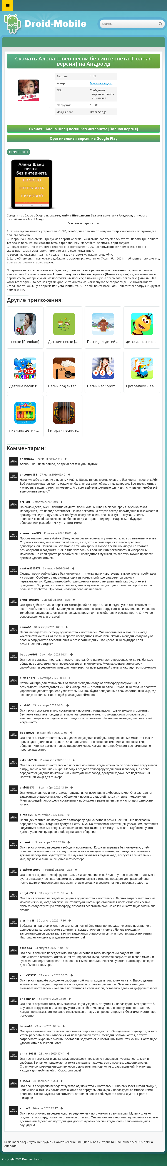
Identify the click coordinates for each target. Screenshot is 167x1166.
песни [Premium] (25, 341)
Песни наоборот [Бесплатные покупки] (103, 386)
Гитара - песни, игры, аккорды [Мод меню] (64, 430)
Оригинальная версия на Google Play (83, 138)
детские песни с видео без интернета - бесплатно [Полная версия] (142, 341)
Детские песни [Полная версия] (64, 341)
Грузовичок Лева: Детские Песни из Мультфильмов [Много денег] (142, 386)
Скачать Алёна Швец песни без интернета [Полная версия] (83, 128)
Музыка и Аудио (101, 83)
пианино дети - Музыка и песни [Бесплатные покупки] (25, 430)
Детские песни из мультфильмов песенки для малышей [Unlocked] (25, 386)
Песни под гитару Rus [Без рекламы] (64, 386)
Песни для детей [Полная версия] (103, 341)
